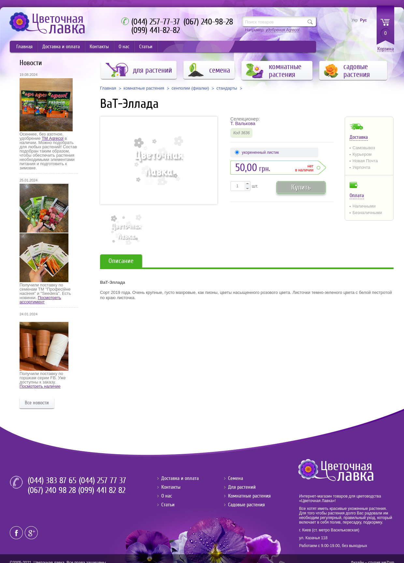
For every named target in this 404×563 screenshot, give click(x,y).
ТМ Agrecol (52, 138)
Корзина (385, 49)
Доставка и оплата (61, 47)
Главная (24, 47)
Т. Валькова (242, 123)
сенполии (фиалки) (190, 88)
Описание (121, 261)
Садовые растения (246, 505)
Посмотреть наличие (40, 386)
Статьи (145, 47)
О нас (124, 47)
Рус (363, 20)
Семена (235, 478)
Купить (301, 187)
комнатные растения (143, 88)
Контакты (99, 47)
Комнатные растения (249, 496)
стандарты (226, 88)
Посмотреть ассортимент (40, 299)
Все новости (37, 403)
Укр (355, 20)
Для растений (242, 487)
